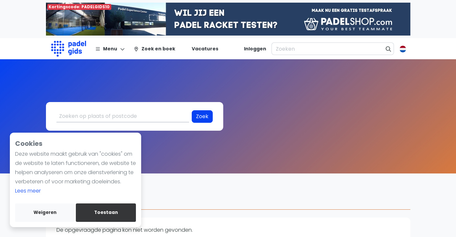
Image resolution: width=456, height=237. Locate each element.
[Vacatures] (201, 48)
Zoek (202, 116)
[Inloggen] (255, 48)
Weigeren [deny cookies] (44, 212)
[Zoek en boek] (154, 48)
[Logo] (69, 48)
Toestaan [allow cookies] (106, 212)
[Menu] (110, 48)
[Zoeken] (388, 48)
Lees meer (28, 191)
